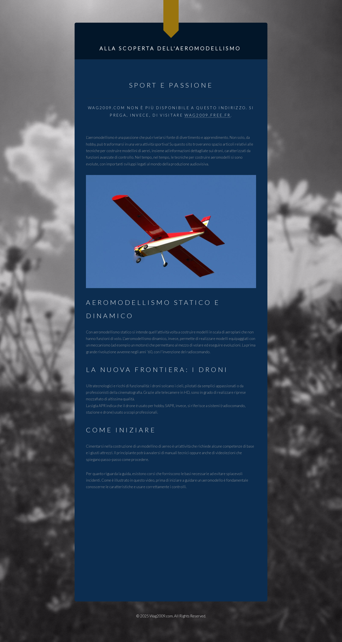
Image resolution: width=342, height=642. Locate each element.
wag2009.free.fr (208, 115)
